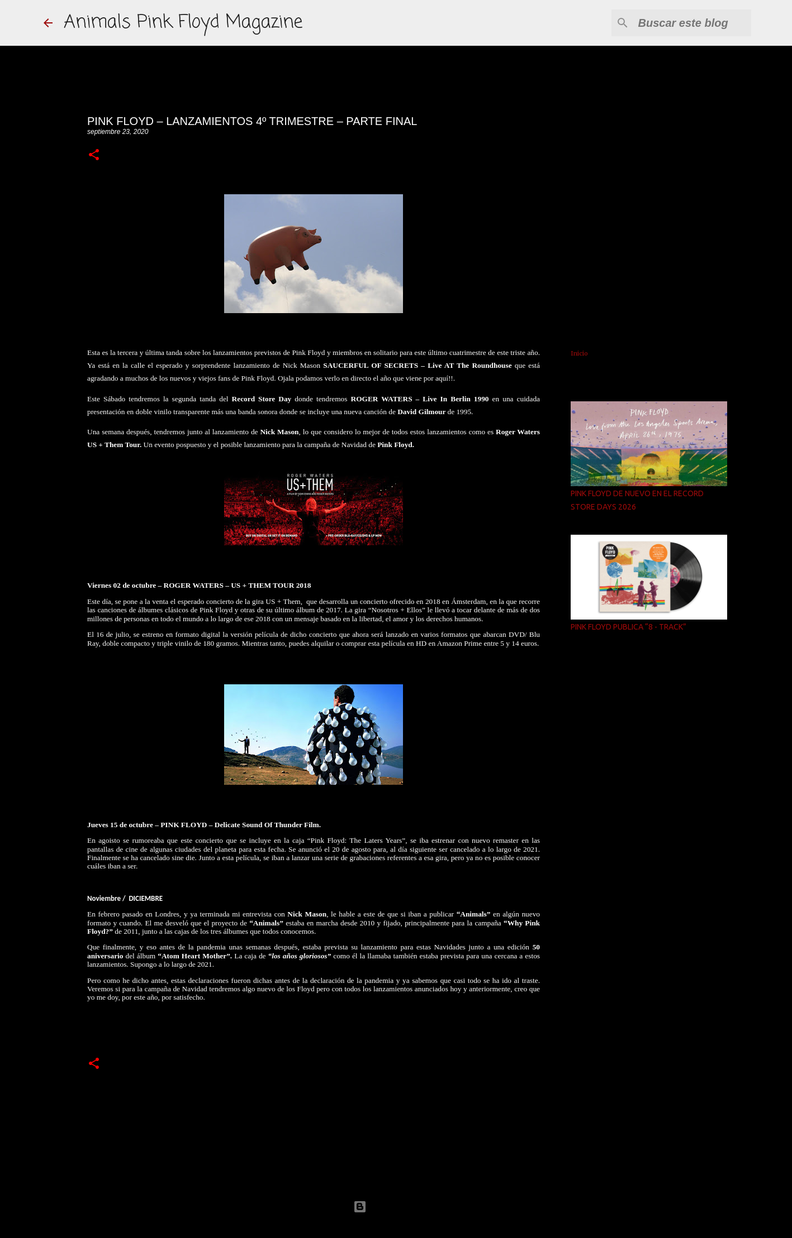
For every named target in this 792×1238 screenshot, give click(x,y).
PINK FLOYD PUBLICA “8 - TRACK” (628, 626)
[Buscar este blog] (692, 22)
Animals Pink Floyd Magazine (183, 22)
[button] (94, 155)
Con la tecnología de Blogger (396, 1206)
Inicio (579, 353)
